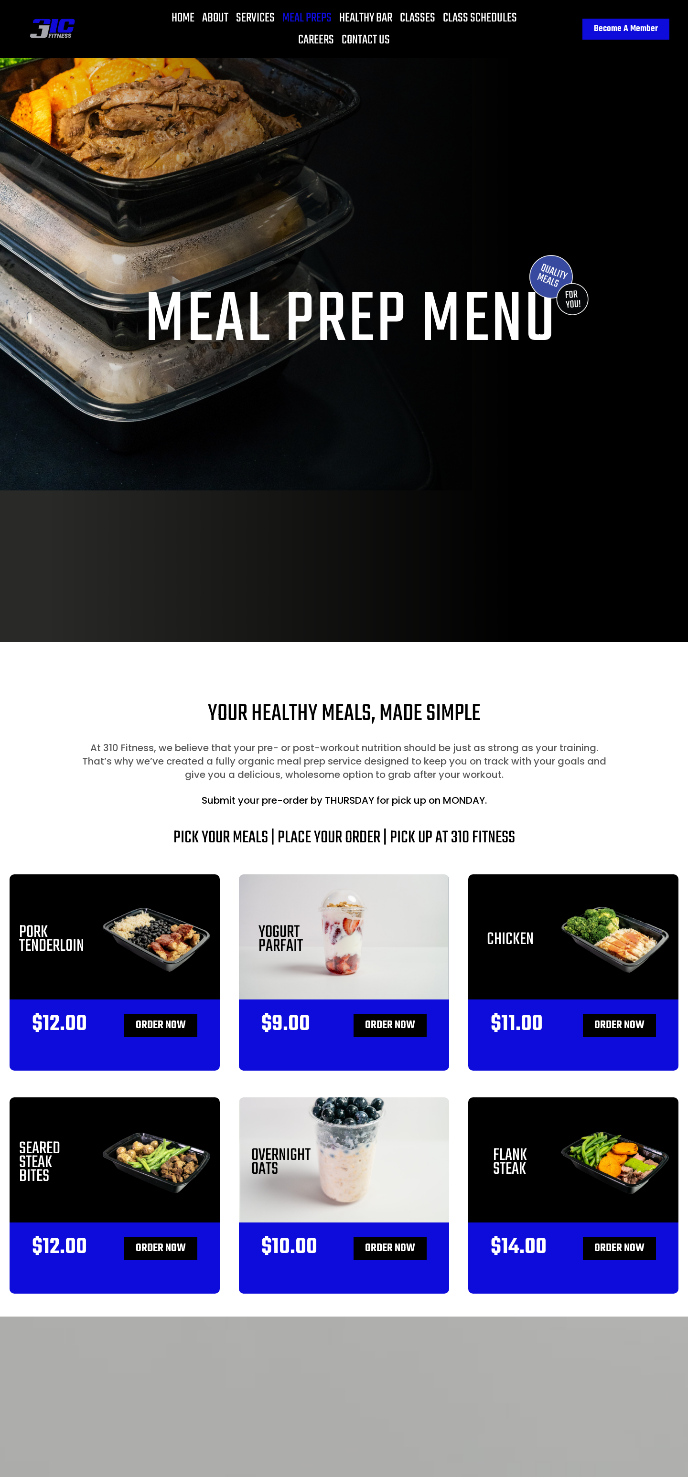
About (215, 18)
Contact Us (366, 40)
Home (183, 18)
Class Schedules (480, 18)
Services (255, 18)
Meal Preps (307, 18)
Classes (417, 18)
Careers (316, 40)
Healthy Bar (365, 18)
